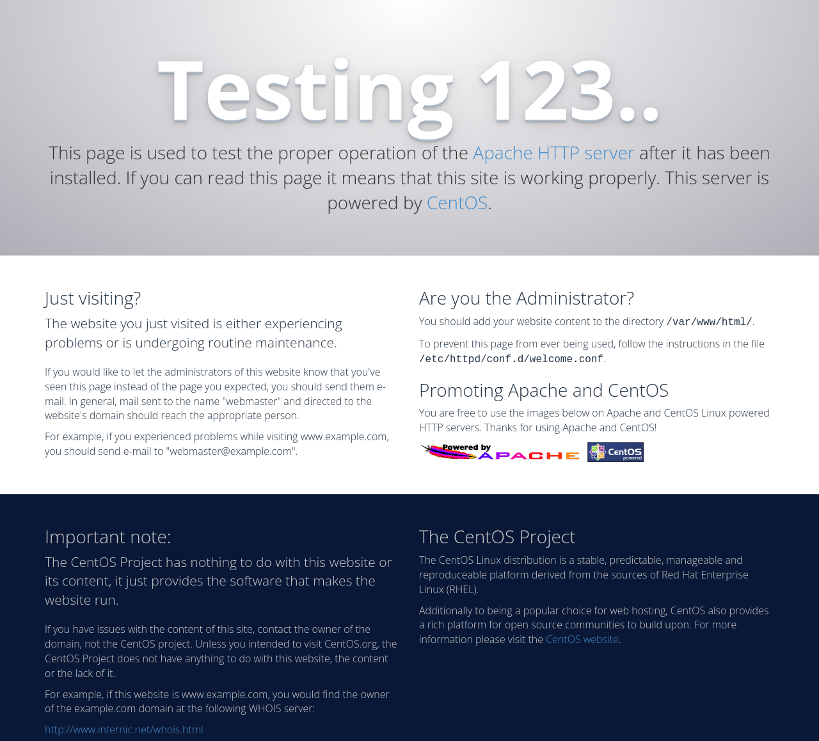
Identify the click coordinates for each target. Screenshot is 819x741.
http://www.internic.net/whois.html (124, 727)
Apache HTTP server (553, 152)
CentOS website (582, 637)
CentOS (457, 202)
